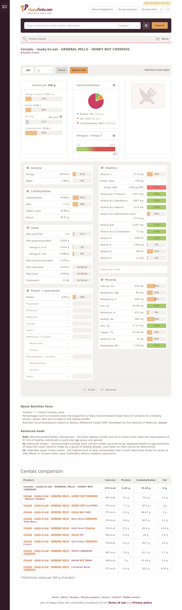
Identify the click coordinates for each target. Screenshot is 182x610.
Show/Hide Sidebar (5, 7)
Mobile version (131, 597)
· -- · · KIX (53, 535)
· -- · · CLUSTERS (61, 505)
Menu (168, 9)
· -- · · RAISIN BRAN (58, 560)
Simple (91, 390)
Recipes (74, 597)
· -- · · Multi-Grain (59, 528)
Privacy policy (142, 602)
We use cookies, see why (157, 3)
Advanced (111, 390)
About (64, 597)
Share (165, 39)
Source (106, 597)
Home (55, 597)
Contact (116, 597)
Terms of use (117, 602)
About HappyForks (102, 9)
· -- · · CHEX (57, 512)
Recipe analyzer (128, 9)
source (162, 422)
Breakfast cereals (30, 52)
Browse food (149, 9)
